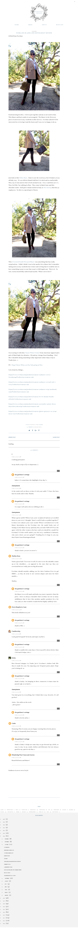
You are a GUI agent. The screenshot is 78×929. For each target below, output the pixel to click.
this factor (47, 187)
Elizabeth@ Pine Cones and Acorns (23, 755)
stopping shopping (32, 811)
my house (2, 811)
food (49, 809)
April (6, 889)
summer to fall (7, 864)
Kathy (14, 658)
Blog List (59, 24)
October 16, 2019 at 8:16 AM (19, 678)
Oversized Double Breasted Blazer (23, 262)
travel (48, 811)
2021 (4, 830)
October (7, 844)
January (6, 895)
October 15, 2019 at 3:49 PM (16, 633)
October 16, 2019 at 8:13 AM (19, 547)
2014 (4, 909)
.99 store (2, 809)
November (7, 841)
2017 (4, 900)
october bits (6, 847)
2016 (4, 903)
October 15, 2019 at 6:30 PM (16, 725)
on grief (6, 858)
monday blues (7, 855)
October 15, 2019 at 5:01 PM (16, 660)
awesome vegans (10, 809)
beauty (17, 809)
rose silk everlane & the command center (12, 869)
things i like (41, 811)
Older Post (56, 437)
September (7, 878)
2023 (4, 824)
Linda (14, 723)
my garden (71, 809)
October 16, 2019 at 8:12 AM (19, 477)
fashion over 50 (33, 809)
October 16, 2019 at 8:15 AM (19, 622)
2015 (4, 906)
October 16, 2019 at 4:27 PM (16, 757)
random (17, 811)
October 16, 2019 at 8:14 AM (19, 591)
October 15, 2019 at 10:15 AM (16, 558)
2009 (4, 923)
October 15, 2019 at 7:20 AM (16, 456)
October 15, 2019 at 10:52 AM (16, 609)
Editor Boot (23, 178)
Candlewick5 (16, 631)
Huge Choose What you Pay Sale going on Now (27, 365)
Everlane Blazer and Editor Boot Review (12, 861)
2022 (4, 827)
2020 (4, 833)
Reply (58, 470)
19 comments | (30, 427)
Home (17, 24)
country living (24, 809)
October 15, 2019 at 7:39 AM (16, 514)
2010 (4, 920)
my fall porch (7, 872)
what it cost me (55, 811)
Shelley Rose (16, 556)
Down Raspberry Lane (19, 607)
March (6, 892)
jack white (64, 809)
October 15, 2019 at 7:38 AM (16, 488)
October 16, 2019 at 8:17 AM (19, 741)
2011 (4, 917)
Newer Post (12, 437)
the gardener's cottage (22, 474)
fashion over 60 (38, 427)
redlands (24, 811)
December (7, 838)
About (44, 24)
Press (30, 24)
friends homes (56, 809)
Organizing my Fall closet (10, 875)
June (6, 886)
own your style (10, 811)
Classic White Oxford (32, 353)
